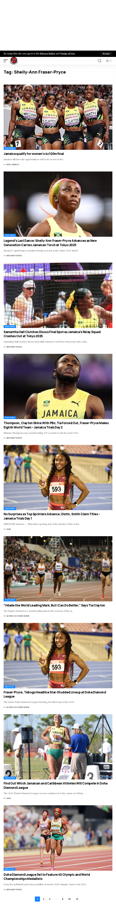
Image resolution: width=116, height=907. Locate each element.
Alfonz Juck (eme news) (18, 616)
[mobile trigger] (7, 61)
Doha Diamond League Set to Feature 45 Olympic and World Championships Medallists (47, 876)
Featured (10, 148)
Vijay (9, 529)
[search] (99, 61)
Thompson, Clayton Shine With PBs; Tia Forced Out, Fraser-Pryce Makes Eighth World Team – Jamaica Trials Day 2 (56, 425)
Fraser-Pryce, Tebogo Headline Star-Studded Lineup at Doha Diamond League (55, 694)
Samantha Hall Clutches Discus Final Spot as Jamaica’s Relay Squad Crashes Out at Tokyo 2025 (52, 334)
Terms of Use (67, 53)
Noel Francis (13, 164)
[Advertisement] (58, 25)
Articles (9, 686)
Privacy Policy (47, 53)
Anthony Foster (14, 255)
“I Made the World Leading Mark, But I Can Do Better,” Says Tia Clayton (54, 605)
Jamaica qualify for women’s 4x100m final (34, 154)
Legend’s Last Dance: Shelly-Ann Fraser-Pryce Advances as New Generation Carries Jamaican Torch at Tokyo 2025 (50, 243)
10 (69, 899)
